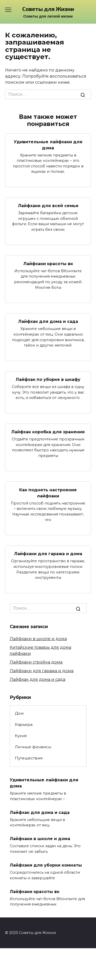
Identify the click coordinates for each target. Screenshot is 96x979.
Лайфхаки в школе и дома (38, 638)
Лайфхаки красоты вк (48, 263)
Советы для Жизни (48, 8)
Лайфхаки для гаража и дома (48, 553)
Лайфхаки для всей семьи (48, 205)
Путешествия (28, 758)
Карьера (24, 724)
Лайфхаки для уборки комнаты (46, 865)
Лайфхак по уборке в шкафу (48, 379)
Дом (19, 713)
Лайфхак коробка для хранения (48, 431)
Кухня (21, 735)
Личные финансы (33, 746)
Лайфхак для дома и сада (48, 321)
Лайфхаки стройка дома (36, 662)
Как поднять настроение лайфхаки (48, 492)
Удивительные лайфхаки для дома (48, 144)
